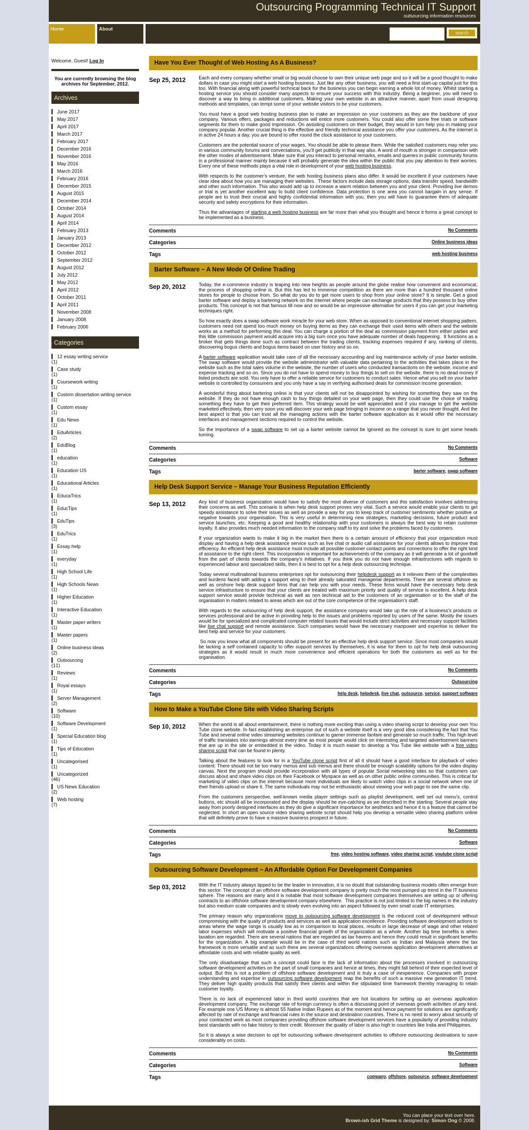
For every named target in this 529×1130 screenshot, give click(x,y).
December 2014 (74, 200)
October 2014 (71, 208)
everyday (67, 559)
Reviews (66, 672)
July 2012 (67, 274)
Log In (96, 60)
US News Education (78, 786)
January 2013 (71, 237)
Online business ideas (454, 242)
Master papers (72, 634)
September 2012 (74, 260)
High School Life (74, 571)
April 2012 (68, 289)
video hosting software (365, 854)
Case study (69, 369)
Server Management (79, 698)
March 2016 (69, 171)
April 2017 (68, 126)
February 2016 (72, 178)
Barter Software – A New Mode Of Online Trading (224, 269)
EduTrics (66, 533)
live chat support (226, 626)
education (67, 457)
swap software (267, 429)
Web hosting (70, 799)
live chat (390, 693)
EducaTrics (69, 495)
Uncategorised (72, 761)
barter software (219, 357)
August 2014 (70, 215)
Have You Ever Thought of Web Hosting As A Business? (235, 62)
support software (460, 693)
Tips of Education (75, 748)
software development (454, 1076)
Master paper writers (79, 622)
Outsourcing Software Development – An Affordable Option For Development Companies (283, 869)
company (376, 1076)
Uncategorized (72, 774)
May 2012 (67, 282)
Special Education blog (81, 736)
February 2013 (72, 230)
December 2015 (74, 185)
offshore (397, 1076)
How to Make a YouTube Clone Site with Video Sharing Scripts (244, 708)
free (335, 854)
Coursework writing (77, 381)
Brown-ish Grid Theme (371, 1120)
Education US (71, 470)
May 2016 (67, 163)
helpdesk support (376, 574)
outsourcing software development (305, 978)
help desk (348, 693)
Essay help (69, 546)
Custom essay (72, 407)
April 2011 (68, 304)
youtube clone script (456, 854)
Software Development (81, 723)
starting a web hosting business (285, 212)
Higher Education (75, 596)
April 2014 (68, 223)
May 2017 (67, 119)
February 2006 (72, 326)
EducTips (67, 508)
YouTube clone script (314, 760)
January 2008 (71, 319)
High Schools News (77, 584)
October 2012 (71, 252)
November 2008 (74, 312)
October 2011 (71, 297)
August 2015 (70, 193)
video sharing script (412, 854)
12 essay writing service (82, 356)
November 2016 (74, 156)
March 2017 (69, 134)
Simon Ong (445, 1120)
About (106, 28)
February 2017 (72, 141)
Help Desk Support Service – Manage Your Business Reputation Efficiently (262, 486)
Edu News (68, 419)
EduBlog (66, 445)
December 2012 (74, 245)
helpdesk (369, 693)
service (432, 693)
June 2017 (68, 111)
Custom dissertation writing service (94, 394)
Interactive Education (79, 609)
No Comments (463, 230)
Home (57, 28)
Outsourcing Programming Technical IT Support (366, 7)
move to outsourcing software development (332, 915)
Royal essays (71, 685)
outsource (411, 693)
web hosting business (368, 165)
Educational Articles (78, 483)
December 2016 (74, 148)
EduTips (66, 521)
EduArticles (69, 432)
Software (468, 459)
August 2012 (70, 267)
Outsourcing (465, 681)
